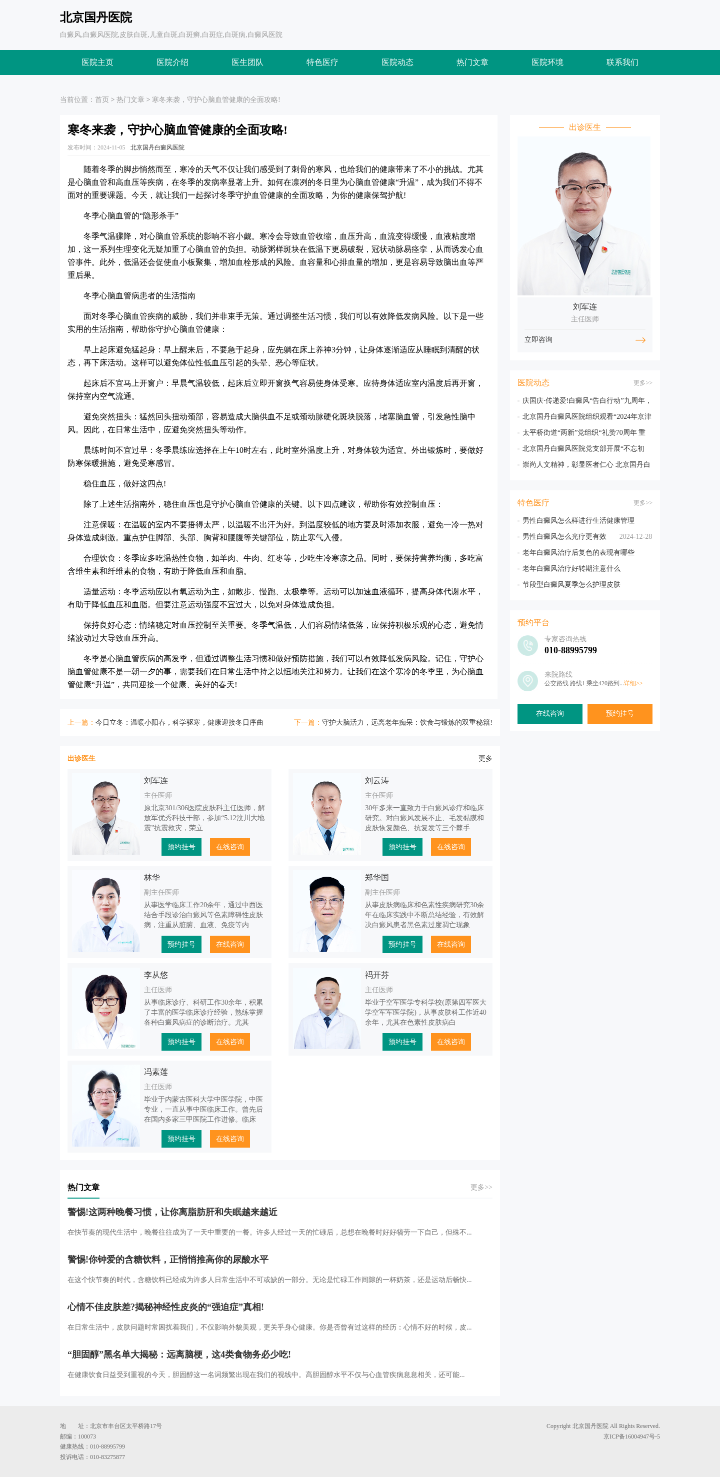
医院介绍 (172, 62)
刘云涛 (377, 780)
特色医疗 (322, 62)
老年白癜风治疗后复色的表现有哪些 (578, 552)
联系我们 (622, 62)
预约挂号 (182, 847)
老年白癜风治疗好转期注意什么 (571, 568)
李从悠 (156, 975)
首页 (102, 99)
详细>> (633, 683)
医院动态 (398, 62)
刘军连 (156, 780)
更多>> (481, 1187)
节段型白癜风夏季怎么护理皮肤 (571, 584)
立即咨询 (539, 340)
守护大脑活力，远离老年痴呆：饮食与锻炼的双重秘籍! (407, 722)
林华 (152, 877)
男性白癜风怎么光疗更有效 (564, 536)
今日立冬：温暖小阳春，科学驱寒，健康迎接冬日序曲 (180, 722)
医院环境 (548, 62)
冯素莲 (156, 1072)
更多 (485, 758)
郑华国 (377, 877)
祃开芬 (377, 975)
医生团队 (248, 62)
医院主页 (98, 62)
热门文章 (472, 62)
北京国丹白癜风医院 (157, 147)
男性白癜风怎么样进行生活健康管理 (578, 520)
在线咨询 (230, 847)
